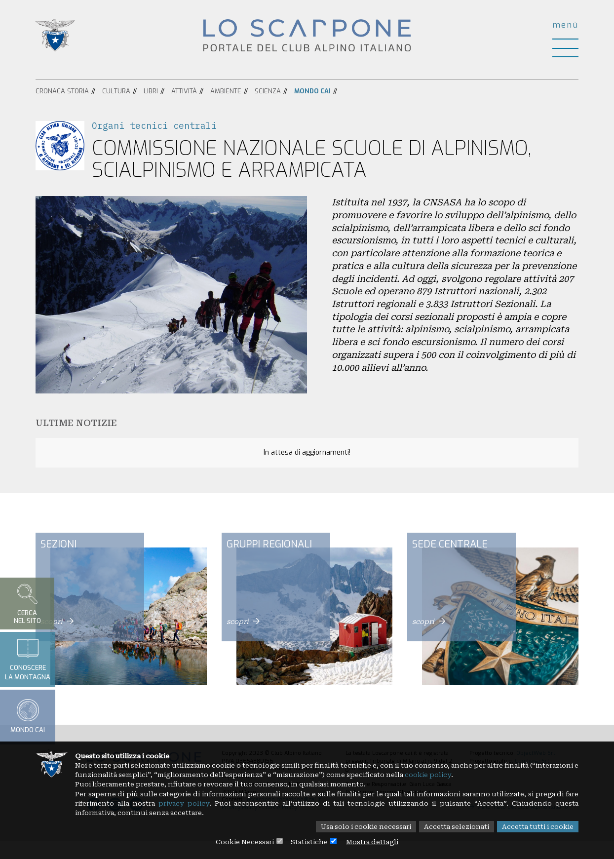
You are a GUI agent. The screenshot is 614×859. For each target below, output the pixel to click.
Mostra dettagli (376, 842)
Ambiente (225, 91)
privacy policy (242, 802)
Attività (184, 91)
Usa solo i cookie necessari (353, 826)
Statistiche (309, 842)
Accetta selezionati (450, 826)
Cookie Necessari (241, 842)
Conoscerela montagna (27, 659)
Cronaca (50, 91)
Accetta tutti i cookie (536, 826)
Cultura (116, 91)
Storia (78, 91)
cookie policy (501, 773)
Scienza (268, 91)
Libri (151, 91)
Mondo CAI (312, 91)
